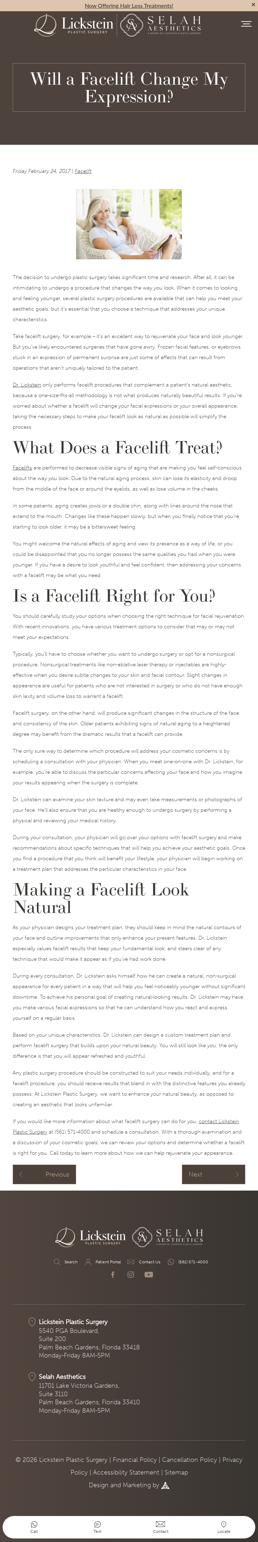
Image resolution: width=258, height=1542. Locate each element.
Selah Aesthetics (62, 1377)
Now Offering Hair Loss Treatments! (129, 5)
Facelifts (22, 468)
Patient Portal (102, 1262)
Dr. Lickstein (27, 385)
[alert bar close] (253, 4)
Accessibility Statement (126, 1472)
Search (65, 1262)
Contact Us (143, 1262)
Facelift (83, 171)
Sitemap (176, 1472)
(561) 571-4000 (187, 1262)
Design (99, 1485)
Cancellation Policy (189, 1460)
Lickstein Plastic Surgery (73, 1322)
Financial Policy (135, 1460)
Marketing (137, 1485)
